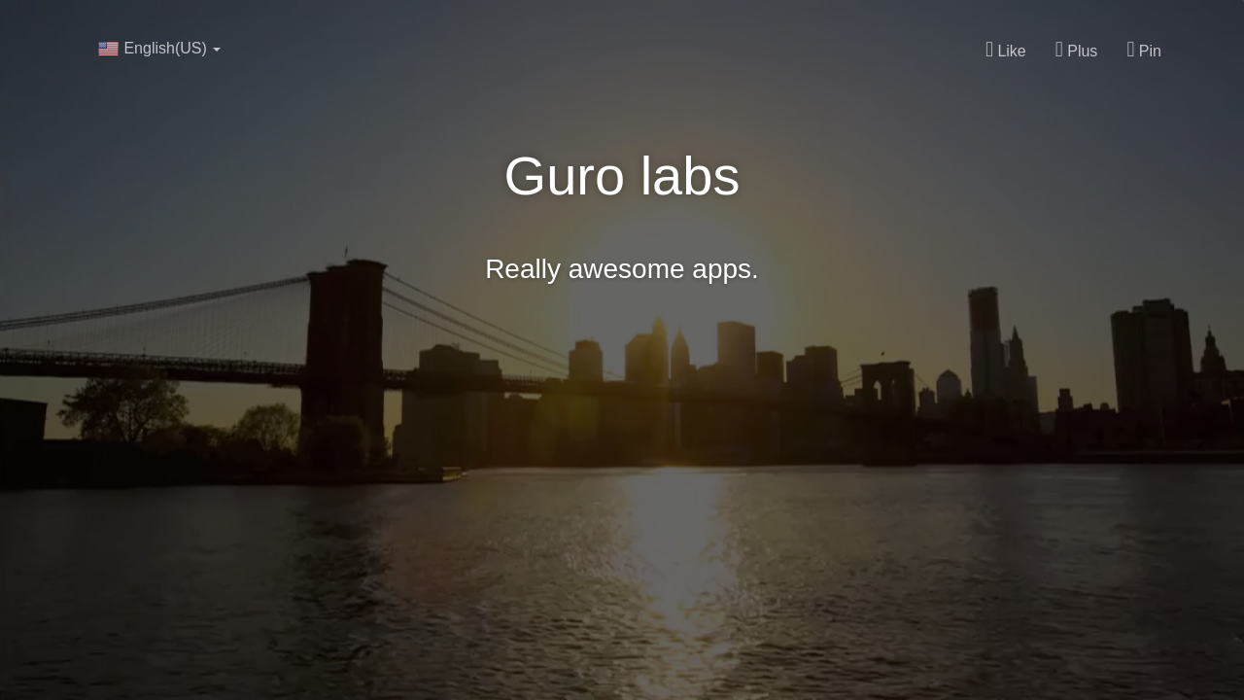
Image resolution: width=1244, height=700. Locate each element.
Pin (1143, 49)
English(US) (159, 48)
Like (1005, 49)
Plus (1076, 49)
